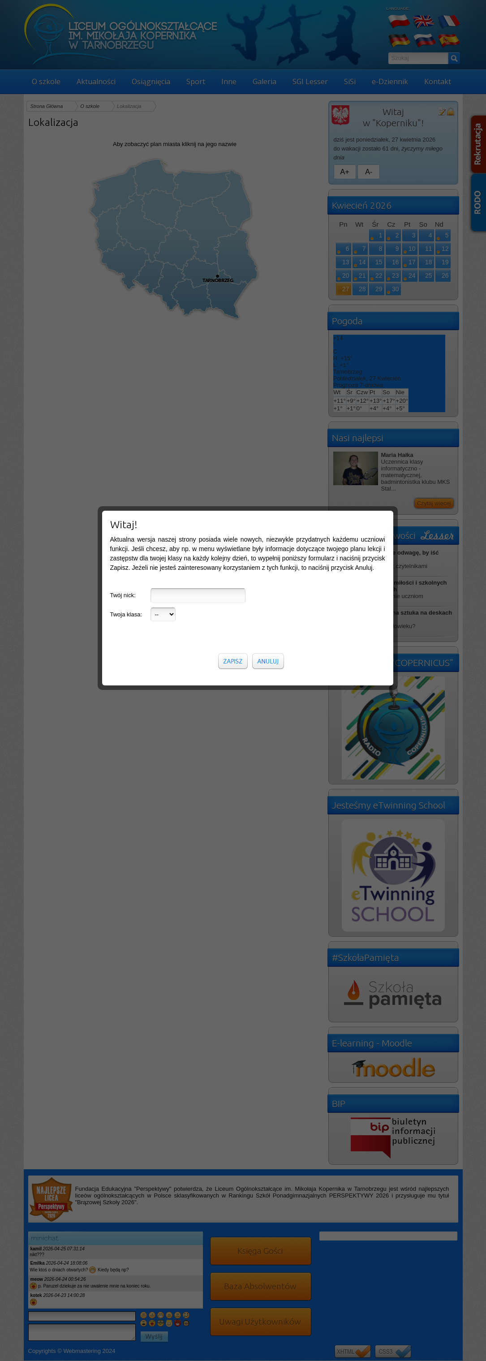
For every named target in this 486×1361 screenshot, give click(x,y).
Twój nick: (123, 213)
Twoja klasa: (126, 232)
